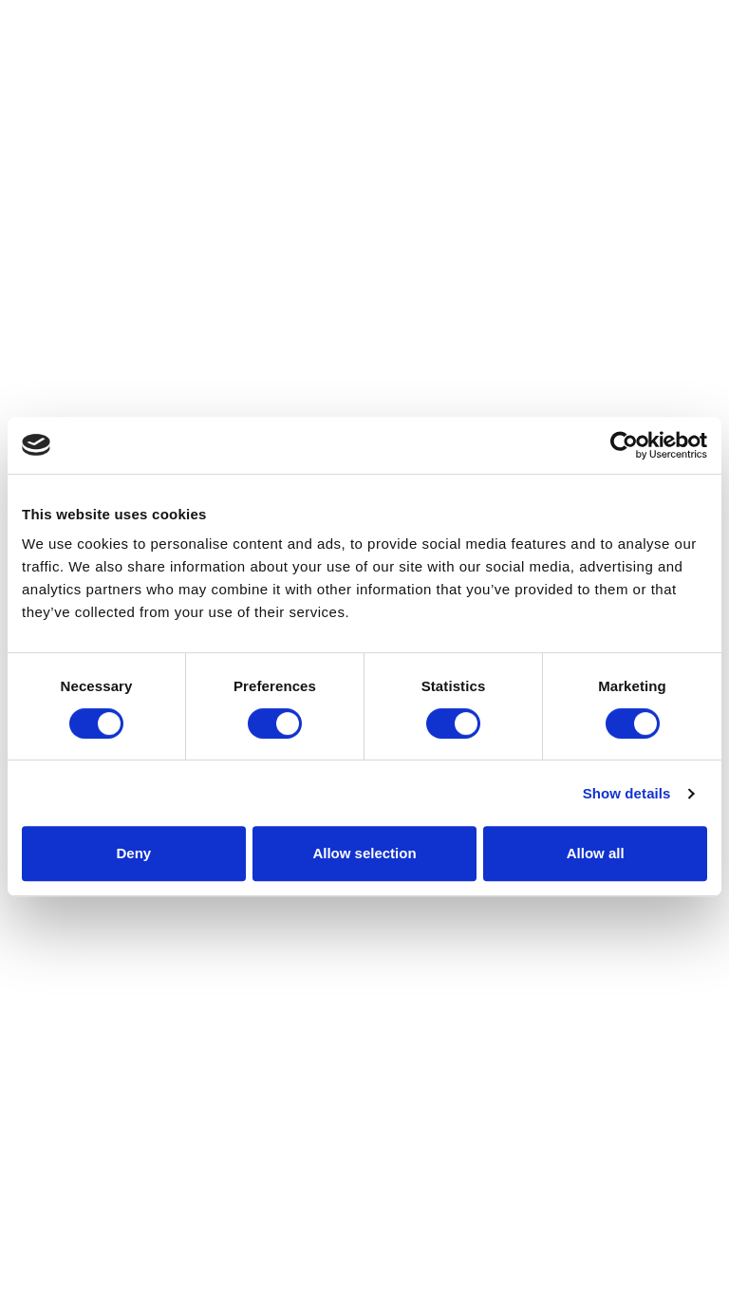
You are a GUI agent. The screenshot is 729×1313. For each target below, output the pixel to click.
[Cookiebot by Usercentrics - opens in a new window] (624, 445)
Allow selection (364, 853)
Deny (133, 853)
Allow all (596, 853)
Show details (627, 793)
